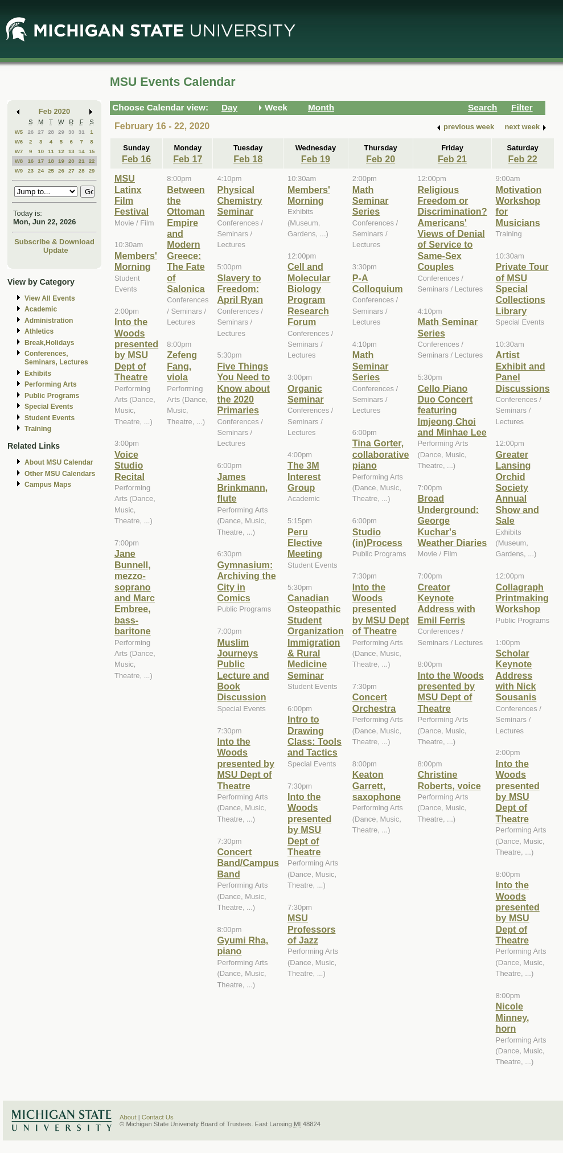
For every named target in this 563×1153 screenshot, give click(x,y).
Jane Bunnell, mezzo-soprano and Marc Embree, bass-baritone (134, 592)
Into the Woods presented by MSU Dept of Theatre (136, 349)
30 (71, 132)
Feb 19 (315, 159)
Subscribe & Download (54, 241)
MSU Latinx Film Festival (131, 194)
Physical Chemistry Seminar (239, 200)
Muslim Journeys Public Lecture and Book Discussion (243, 670)
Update (55, 250)
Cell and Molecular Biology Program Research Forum (308, 294)
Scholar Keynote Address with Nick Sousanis (516, 675)
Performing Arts (50, 384)
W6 (19, 141)
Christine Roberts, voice (448, 779)
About (128, 1117)
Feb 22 (522, 159)
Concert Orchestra (374, 702)
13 (71, 151)
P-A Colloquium (377, 283)
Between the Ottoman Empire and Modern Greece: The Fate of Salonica (185, 239)
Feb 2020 (54, 111)
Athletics (39, 331)
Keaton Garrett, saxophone (376, 785)
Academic (40, 309)
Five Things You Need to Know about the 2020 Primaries (243, 388)
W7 (19, 151)
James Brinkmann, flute (242, 487)
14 (82, 151)
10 (41, 151)
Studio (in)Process (377, 537)
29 (61, 132)
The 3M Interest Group (303, 476)
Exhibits (37, 374)
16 (30, 161)
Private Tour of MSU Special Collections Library (522, 288)
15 (92, 151)
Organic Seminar (305, 393)
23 (30, 170)
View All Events (49, 298)
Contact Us (158, 1117)
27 (41, 132)
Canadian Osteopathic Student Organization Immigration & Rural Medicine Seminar (315, 636)
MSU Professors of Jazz (311, 929)
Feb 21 (452, 159)
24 (41, 170)
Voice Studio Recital (129, 465)
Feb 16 (136, 159)
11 (51, 151)
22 (92, 161)
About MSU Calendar (58, 462)
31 (82, 132)
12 (61, 151)
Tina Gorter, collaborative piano (380, 454)
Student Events (49, 418)
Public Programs (51, 396)
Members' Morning (135, 261)
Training (37, 429)
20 (71, 161)
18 (51, 161)
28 (51, 132)
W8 (19, 161)
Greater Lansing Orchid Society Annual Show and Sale (517, 487)
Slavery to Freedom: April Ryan (240, 289)
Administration (48, 321)
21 (82, 161)
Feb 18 (247, 159)
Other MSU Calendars (60, 474)
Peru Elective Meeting (304, 543)
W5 (19, 132)
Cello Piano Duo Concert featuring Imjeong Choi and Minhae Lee (451, 410)
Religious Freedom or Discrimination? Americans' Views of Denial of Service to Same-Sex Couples (452, 228)
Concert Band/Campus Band (248, 863)
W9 (19, 170)
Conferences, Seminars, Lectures (56, 358)
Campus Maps (47, 485)
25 (51, 170)
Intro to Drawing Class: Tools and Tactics (314, 735)
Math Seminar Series (370, 200)
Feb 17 (187, 159)
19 (61, 161)
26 (30, 132)
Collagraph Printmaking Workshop (522, 598)
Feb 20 (380, 159)
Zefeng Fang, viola (182, 366)
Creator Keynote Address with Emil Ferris (446, 603)
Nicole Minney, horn (512, 1017)
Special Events (48, 407)
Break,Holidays (49, 343)
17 (41, 161)
